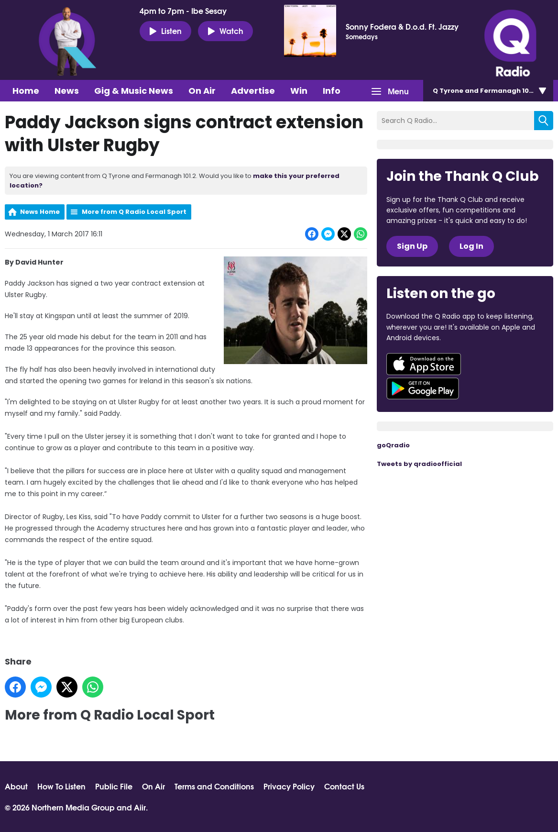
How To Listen (61, 786)
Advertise (253, 91)
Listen (165, 30)
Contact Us (344, 786)
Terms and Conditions (214, 786)
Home (25, 91)
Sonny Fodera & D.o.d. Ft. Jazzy (402, 26)
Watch (225, 30)
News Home (40, 211)
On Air (202, 91)
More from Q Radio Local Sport (134, 211)
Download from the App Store (423, 364)
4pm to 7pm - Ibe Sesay (183, 10)
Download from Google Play (422, 388)
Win (298, 91)
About (16, 786)
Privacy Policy (289, 786)
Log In (471, 246)
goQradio (393, 445)
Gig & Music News (133, 91)
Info (331, 91)
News (67, 91)
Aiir (140, 807)
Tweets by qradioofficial (419, 463)
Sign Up (412, 246)
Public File (113, 786)
